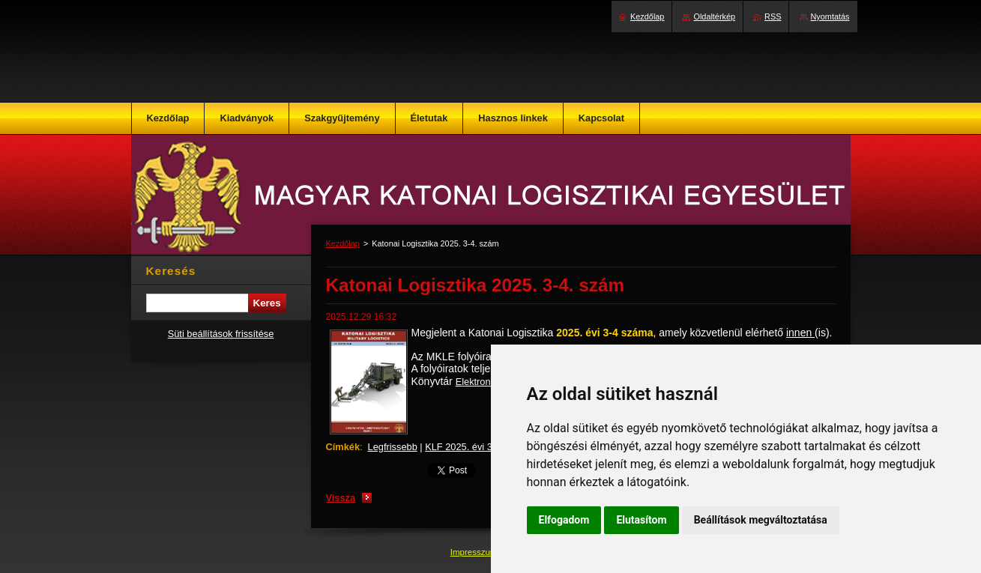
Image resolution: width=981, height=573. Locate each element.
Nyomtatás (830, 16)
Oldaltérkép (714, 16)
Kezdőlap (343, 243)
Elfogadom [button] (564, 520)
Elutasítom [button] (641, 520)
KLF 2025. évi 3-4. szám (477, 446)
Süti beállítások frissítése (221, 333)
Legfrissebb (392, 446)
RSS (772, 16)
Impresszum (475, 552)
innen (800, 333)
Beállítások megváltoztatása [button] (760, 520)
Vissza (341, 497)
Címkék (343, 446)
